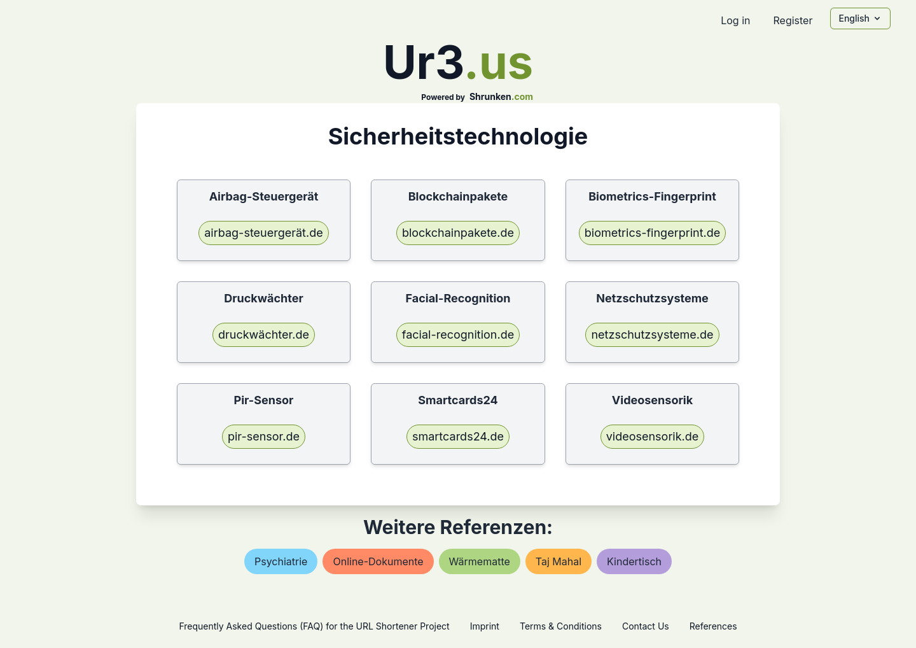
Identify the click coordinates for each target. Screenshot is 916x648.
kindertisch (634, 561)
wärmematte (479, 561)
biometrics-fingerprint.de (653, 232)
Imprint (484, 626)
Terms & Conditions (561, 626)
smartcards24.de (458, 436)
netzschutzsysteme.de (652, 334)
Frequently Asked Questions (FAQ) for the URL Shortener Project (314, 626)
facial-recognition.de (458, 334)
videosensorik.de (652, 436)
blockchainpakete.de (458, 232)
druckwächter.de (263, 334)
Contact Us (645, 626)
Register (792, 20)
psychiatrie (280, 561)
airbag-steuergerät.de (263, 232)
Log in (735, 20)
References (713, 626)
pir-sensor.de (264, 436)
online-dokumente (378, 561)
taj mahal (558, 561)
